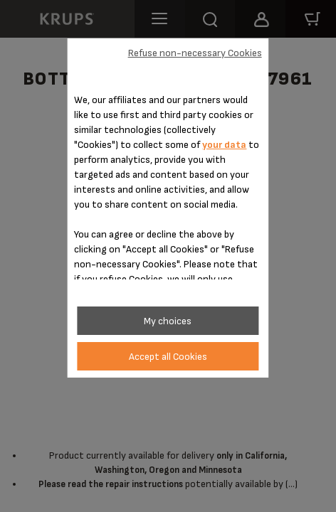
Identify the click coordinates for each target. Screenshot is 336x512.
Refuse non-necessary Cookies (195, 53)
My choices (167, 321)
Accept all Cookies (168, 357)
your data (224, 145)
